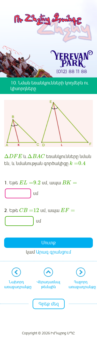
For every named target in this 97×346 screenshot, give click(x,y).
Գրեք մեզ (49, 304)
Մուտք (48, 243)
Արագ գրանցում (53, 252)
